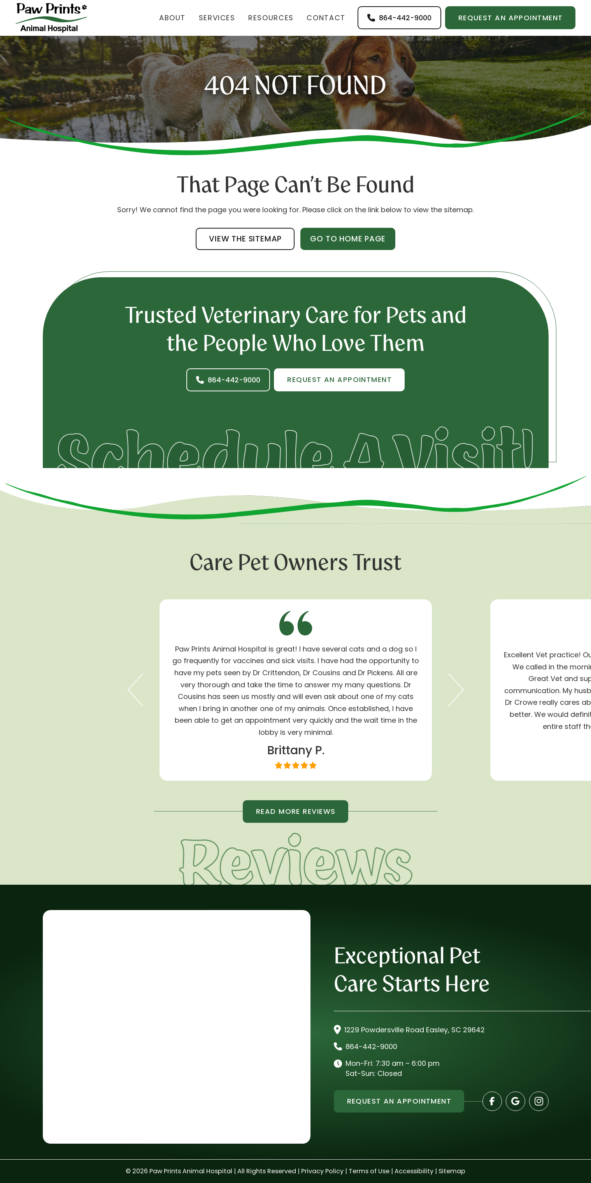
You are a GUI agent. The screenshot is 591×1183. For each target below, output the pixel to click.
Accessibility (414, 1171)
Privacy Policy (322, 1171)
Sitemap (451, 1171)
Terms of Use (369, 1171)
